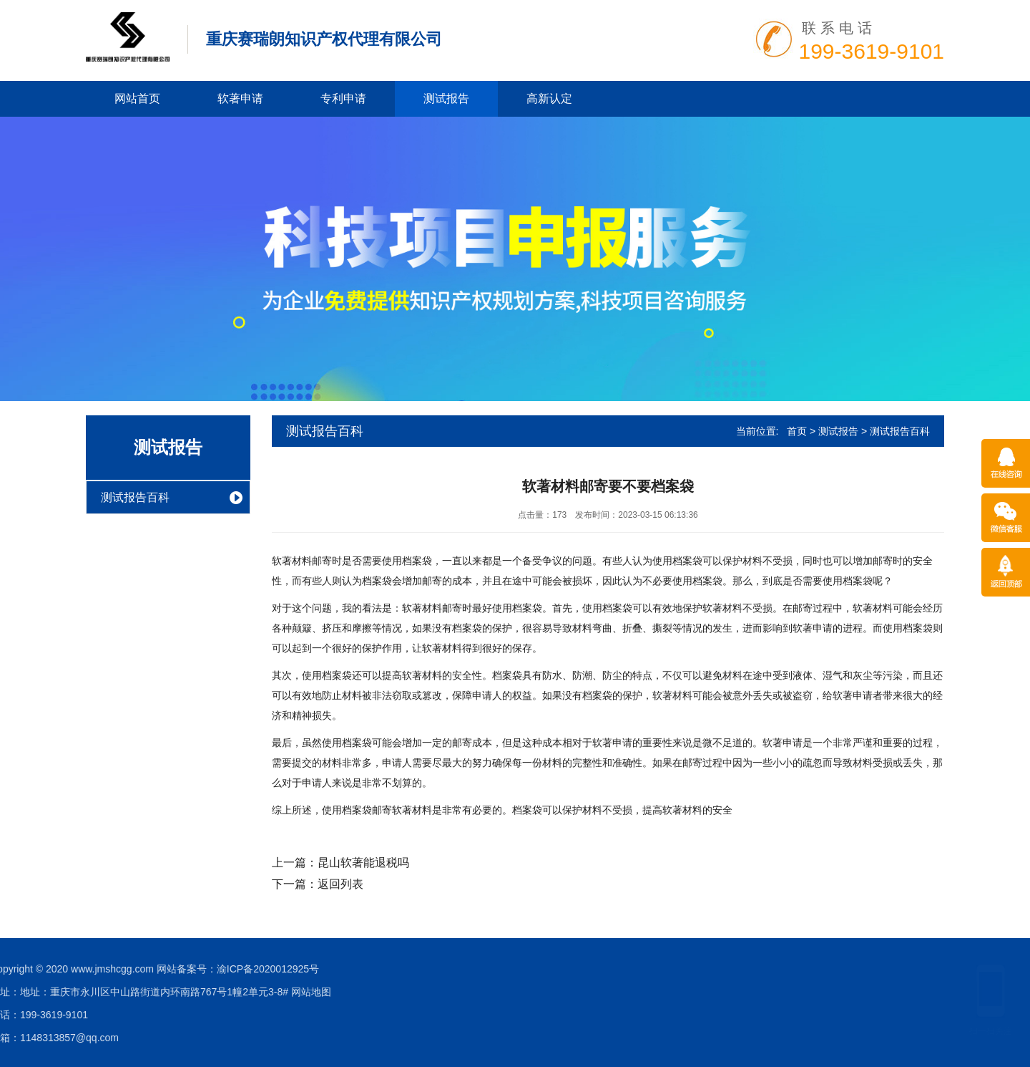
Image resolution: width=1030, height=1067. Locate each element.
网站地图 (100, 992)
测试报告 (446, 98)
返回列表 (340, 884)
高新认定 (549, 98)
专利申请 (343, 98)
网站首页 (137, 98)
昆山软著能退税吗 (363, 862)
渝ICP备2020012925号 (57, 969)
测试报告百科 (135, 497)
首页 (797, 431)
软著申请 (240, 98)
